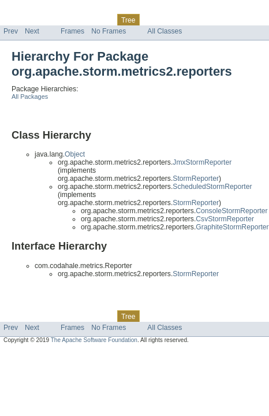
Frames (72, 31)
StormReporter (196, 178)
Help (220, 20)
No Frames (108, 31)
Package (53, 20)
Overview (18, 20)
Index (197, 20)
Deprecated (164, 20)
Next (32, 31)
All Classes (164, 31)
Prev (10, 31)
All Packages (30, 96)
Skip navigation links (31, 10)
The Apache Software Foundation (94, 340)
